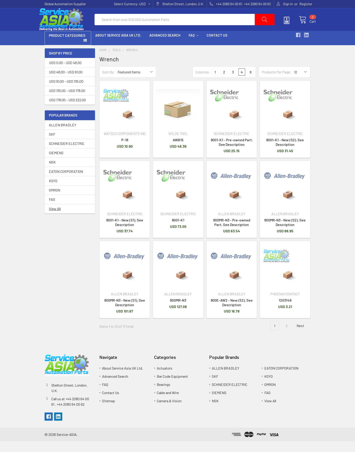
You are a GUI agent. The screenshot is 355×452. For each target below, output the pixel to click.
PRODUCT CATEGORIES (67, 46)
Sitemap (108, 412)
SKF (52, 145)
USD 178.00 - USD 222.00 (67, 111)
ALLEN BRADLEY (62, 136)
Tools (116, 61)
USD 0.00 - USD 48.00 (65, 73)
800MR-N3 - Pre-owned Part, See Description (231, 233)
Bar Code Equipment (172, 387)
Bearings (163, 395)
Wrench (132, 61)
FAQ (193, 46)
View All (55, 219)
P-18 (124, 151)
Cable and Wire (168, 403)
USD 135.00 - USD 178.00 (67, 101)
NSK (52, 173)
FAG (52, 210)
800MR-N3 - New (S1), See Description (124, 313)
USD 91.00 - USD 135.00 (66, 92)
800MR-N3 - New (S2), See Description (285, 233)
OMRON (54, 201)
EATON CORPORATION (66, 182)
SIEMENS (56, 163)
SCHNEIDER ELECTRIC (66, 154)
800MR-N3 (178, 311)
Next (303, 336)
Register (305, 4)
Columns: (202, 83)
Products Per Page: (276, 83)
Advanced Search (164, 46)
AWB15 (178, 151)
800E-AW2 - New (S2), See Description (232, 313)
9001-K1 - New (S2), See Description (285, 153)
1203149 (285, 311)
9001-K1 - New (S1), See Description (124, 233)
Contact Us (217, 46)
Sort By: (108, 83)
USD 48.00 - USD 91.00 (65, 83)
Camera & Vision (169, 412)
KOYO (53, 191)
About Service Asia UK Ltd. (118, 46)
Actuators (164, 379)
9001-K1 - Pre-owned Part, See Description (232, 153)
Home (103, 61)
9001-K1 (178, 231)
